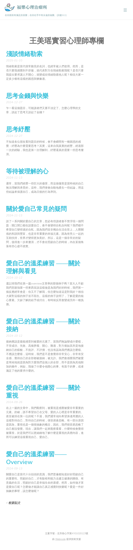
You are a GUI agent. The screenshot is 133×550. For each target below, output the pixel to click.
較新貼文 (14, 503)
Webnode (60, 539)
